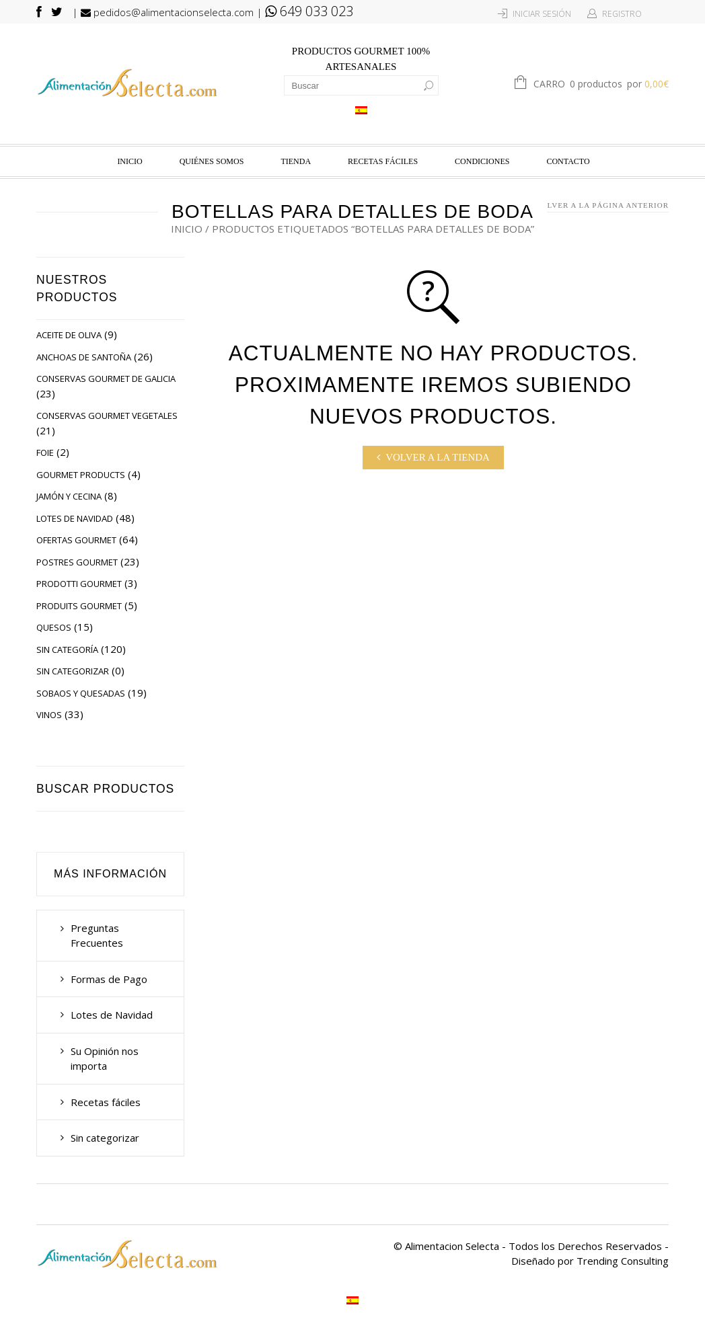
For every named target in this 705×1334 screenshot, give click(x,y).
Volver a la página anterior (602, 205)
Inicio (129, 161)
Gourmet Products (80, 475)
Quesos (53, 627)
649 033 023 (309, 11)
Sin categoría (67, 649)
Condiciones (482, 161)
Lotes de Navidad (74, 518)
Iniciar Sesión (542, 13)
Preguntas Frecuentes (97, 935)
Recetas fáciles (383, 161)
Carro (601, 84)
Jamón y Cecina (69, 496)
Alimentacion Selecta (452, 1246)
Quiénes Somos (212, 161)
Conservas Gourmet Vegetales (107, 415)
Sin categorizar (72, 671)
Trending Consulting (623, 1260)
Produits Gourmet (79, 606)
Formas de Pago (109, 979)
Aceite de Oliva (69, 335)
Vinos (49, 715)
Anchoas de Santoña (83, 357)
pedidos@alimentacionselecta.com (167, 12)
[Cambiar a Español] (361, 109)
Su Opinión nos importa (105, 1058)
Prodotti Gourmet (79, 584)
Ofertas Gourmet (76, 540)
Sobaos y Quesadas (80, 693)
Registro (622, 13)
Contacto (567, 161)
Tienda (296, 161)
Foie (45, 452)
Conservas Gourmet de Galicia (106, 378)
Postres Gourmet (77, 562)
